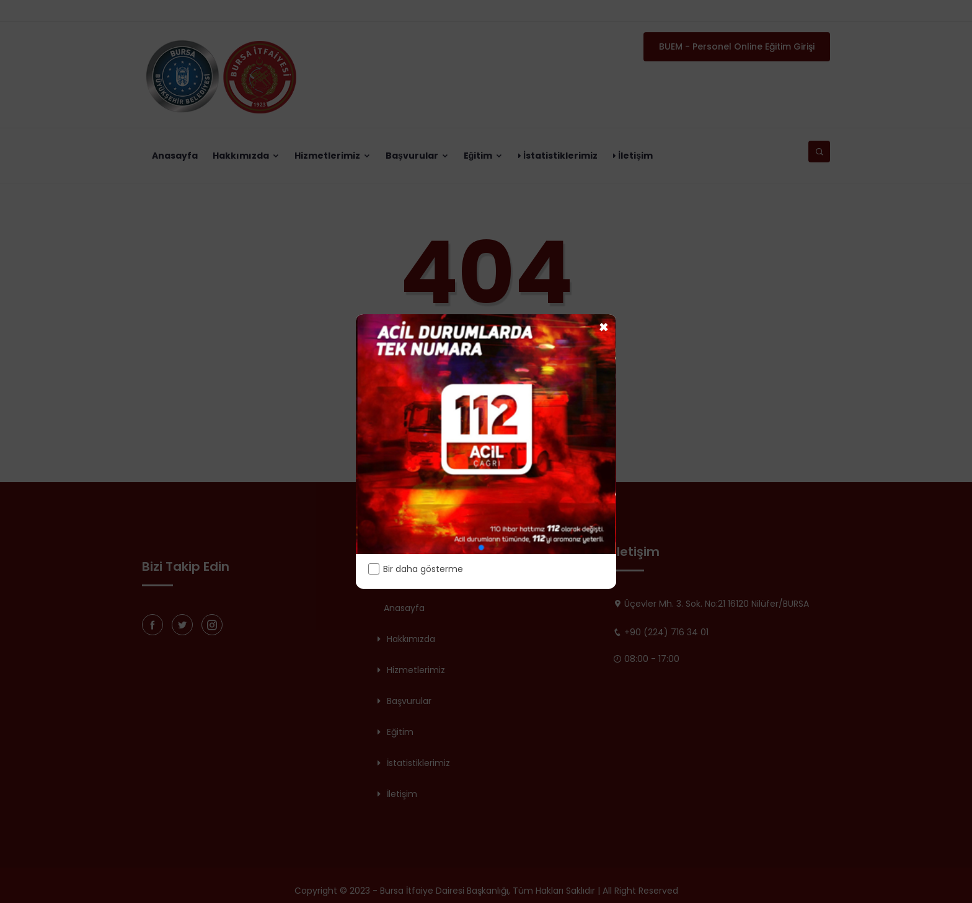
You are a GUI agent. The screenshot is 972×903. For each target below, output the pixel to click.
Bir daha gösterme (415, 569)
